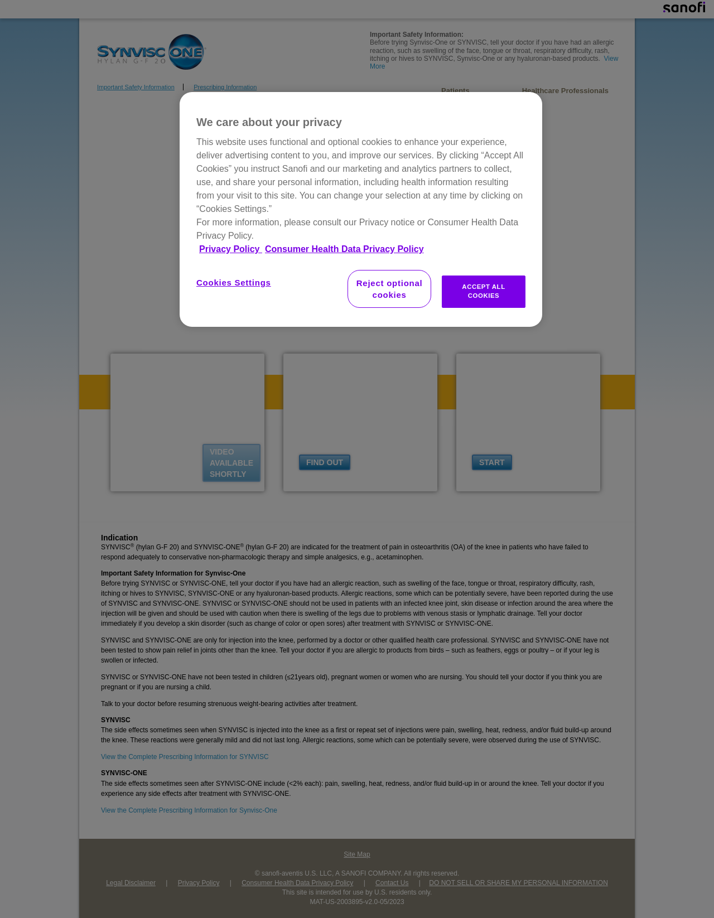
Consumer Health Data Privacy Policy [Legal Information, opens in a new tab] (344, 249)
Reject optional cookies (389, 288)
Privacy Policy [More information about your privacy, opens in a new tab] (230, 249)
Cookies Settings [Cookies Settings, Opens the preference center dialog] (233, 282)
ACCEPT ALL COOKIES (483, 291)
